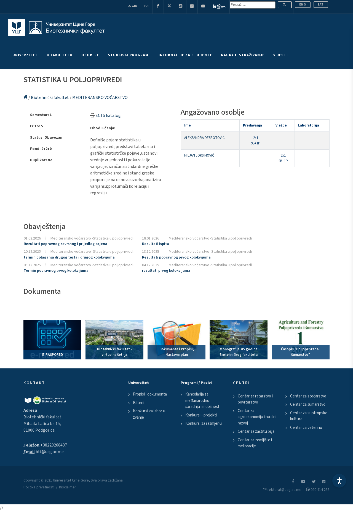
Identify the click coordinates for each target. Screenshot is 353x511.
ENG (302, 4)
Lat (321, 4)
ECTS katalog (108, 115)
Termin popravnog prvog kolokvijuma (56, 270)
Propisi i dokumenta (150, 394)
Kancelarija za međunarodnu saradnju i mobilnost (202, 400)
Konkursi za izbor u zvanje (149, 414)
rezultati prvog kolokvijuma (166, 270)
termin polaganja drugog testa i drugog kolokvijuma (69, 257)
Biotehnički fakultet (50, 98)
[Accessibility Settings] (339, 481)
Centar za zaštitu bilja (256, 431)
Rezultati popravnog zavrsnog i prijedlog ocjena (65, 244)
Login (132, 6)
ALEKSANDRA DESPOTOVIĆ (204, 137)
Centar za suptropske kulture (308, 416)
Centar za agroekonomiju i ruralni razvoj (257, 417)
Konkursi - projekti (201, 415)
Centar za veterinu (306, 428)
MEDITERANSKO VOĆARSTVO (100, 98)
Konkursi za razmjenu (203, 423)
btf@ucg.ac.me (50, 452)
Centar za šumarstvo (307, 404)
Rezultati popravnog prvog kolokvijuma (176, 257)
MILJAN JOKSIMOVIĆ (199, 155)
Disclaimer (67, 487)
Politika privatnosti (38, 487)
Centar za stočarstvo (308, 396)
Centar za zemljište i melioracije (255, 443)
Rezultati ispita (155, 244)
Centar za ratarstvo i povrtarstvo (255, 399)
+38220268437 (53, 445)
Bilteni (138, 403)
